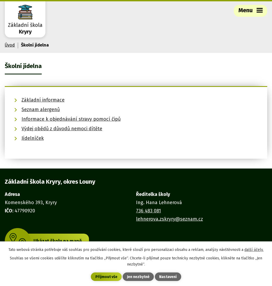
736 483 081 (148, 211)
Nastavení (168, 277)
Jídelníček (33, 138)
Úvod (10, 45)
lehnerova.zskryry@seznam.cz (169, 219)
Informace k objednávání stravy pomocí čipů (71, 119)
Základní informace (43, 100)
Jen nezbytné (138, 277)
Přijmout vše (106, 277)
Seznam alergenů (41, 109)
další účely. (254, 249)
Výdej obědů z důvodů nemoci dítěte (62, 129)
